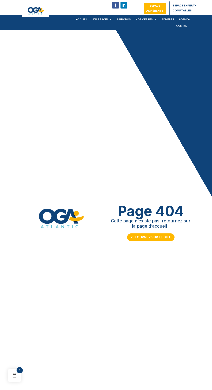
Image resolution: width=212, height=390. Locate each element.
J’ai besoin (100, 19)
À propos (124, 19)
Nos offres (144, 19)
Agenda (184, 19)
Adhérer (167, 19)
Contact (183, 25)
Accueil (82, 19)
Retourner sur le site (150, 237)
